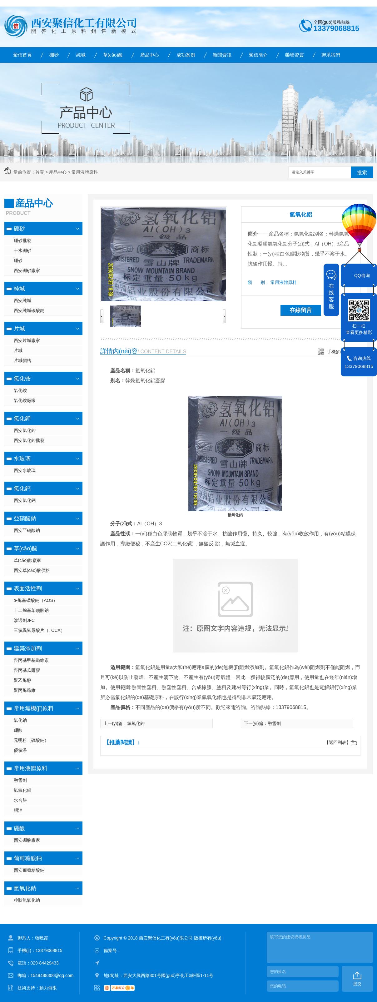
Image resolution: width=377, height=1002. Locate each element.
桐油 (18, 810)
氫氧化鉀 (136, 723)
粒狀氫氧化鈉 (27, 900)
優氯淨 (20, 750)
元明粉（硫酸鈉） (31, 740)
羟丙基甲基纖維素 (31, 660)
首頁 (39, 172)
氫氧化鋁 (22, 790)
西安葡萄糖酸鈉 (29, 870)
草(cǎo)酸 (113, 54)
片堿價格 (22, 360)
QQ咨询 (362, 275)
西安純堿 (22, 300)
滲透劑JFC (24, 620)
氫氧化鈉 (25, 888)
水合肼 (20, 800)
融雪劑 (20, 780)
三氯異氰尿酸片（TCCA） (39, 630)
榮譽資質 (294, 54)
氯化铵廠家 (25, 400)
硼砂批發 (22, 240)
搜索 (362, 172)
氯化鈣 (22, 488)
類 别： (258, 282)
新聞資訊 (222, 54)
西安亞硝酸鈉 (27, 530)
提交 (357, 983)
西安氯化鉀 (25, 430)
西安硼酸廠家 (27, 840)
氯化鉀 (22, 418)
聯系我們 (330, 54)
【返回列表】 (338, 742)
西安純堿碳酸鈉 (29, 310)
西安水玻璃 (25, 470)
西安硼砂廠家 (27, 270)
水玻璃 (22, 458)
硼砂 (54, 54)
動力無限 (48, 987)
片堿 (19, 328)
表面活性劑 (28, 588)
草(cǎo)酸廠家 (27, 560)
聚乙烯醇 (22, 680)
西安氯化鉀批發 (29, 440)
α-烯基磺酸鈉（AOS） (35, 600)
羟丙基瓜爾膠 (27, 670)
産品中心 (149, 54)
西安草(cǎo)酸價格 (32, 570)
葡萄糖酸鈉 (28, 858)
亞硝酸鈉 (25, 518)
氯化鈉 (20, 720)
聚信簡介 (258, 54)
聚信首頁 (22, 54)
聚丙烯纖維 (25, 690)
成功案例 (185, 54)
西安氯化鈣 (25, 500)
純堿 (81, 54)
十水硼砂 (22, 250)
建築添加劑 (28, 648)
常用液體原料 (85, 172)
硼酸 (18, 730)
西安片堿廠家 (27, 340)
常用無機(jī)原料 (34, 708)
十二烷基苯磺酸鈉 (31, 610)
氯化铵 (22, 378)
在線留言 (301, 310)
